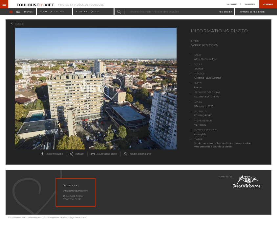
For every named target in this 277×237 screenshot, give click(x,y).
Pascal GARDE (80, 218)
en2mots (63, 218)
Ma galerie (232, 4)
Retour (19, 23)
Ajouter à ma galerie (103, 153)
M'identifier (268, 4)
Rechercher (225, 12)
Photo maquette (51, 153)
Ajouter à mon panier (136, 153)
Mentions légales (34, 218)
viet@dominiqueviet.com (75, 190)
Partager (76, 153)
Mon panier (250, 4)
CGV (43, 218)
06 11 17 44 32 (70, 185)
